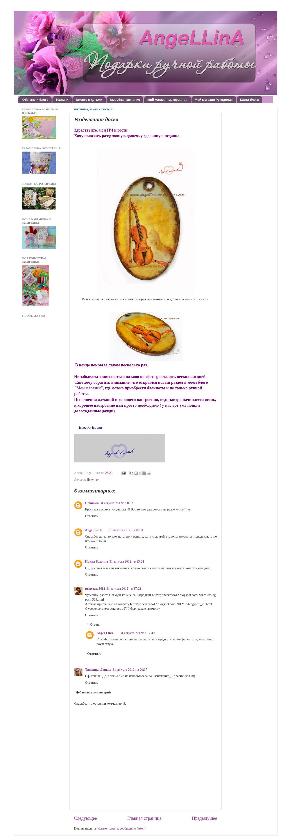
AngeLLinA (93, 530)
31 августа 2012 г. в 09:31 (117, 503)
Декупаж (93, 479)
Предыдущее (204, 818)
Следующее (85, 818)
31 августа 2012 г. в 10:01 (126, 530)
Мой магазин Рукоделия (214, 100)
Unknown (92, 503)
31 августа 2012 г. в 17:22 (123, 588)
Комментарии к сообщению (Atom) (121, 828)
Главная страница (144, 818)
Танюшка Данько (98, 669)
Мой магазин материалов (167, 100)
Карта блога (249, 100)
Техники (62, 100)
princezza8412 (95, 588)
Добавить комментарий (93, 692)
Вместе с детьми (89, 100)
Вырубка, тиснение (125, 100)
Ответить (91, 516)
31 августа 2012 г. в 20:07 (130, 669)
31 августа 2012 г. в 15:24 (126, 561)
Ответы (95, 624)
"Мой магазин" (88, 388)
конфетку (148, 376)
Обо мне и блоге (35, 100)
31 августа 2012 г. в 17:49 (137, 633)
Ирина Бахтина (96, 561)
